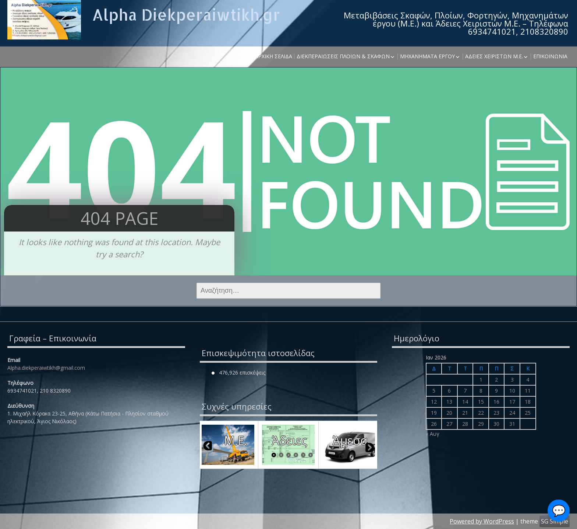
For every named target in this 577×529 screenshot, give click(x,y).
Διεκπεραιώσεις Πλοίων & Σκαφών (343, 56)
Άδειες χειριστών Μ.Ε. (494, 56)
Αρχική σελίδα (273, 56)
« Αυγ (432, 433)
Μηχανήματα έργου (427, 56)
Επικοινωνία (550, 56)
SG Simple (554, 521)
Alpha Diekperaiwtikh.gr (186, 14)
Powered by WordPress (482, 521)
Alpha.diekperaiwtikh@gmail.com (46, 367)
